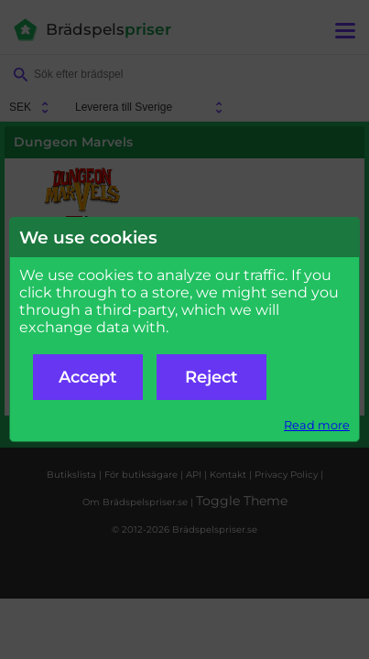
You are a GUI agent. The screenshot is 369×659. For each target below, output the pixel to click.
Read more (317, 425)
